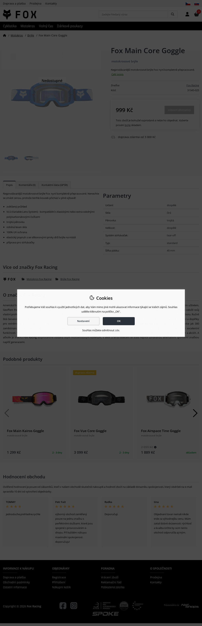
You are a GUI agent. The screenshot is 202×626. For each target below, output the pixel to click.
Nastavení (83, 321)
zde (117, 330)
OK (119, 321)
